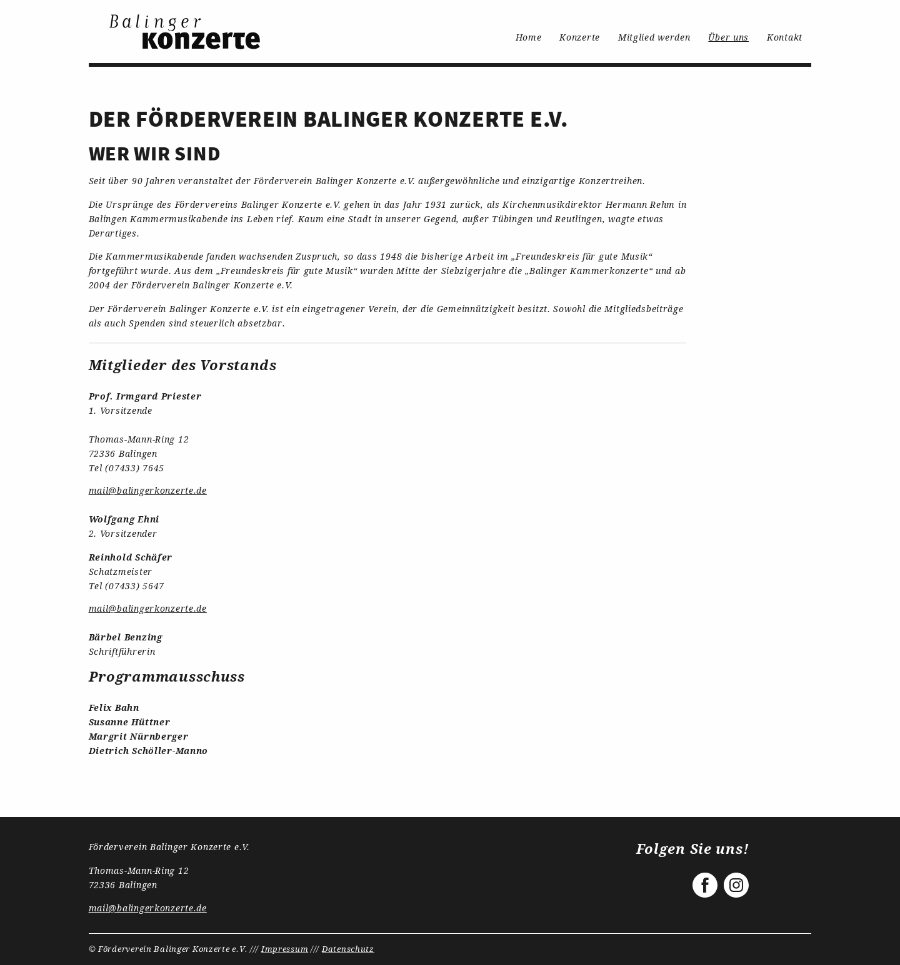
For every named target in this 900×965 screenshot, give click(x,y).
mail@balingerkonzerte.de (148, 490)
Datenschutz (348, 948)
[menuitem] (186, 31)
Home (529, 37)
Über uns (728, 37)
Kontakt (784, 37)
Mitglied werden (654, 37)
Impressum (284, 948)
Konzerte (579, 37)
